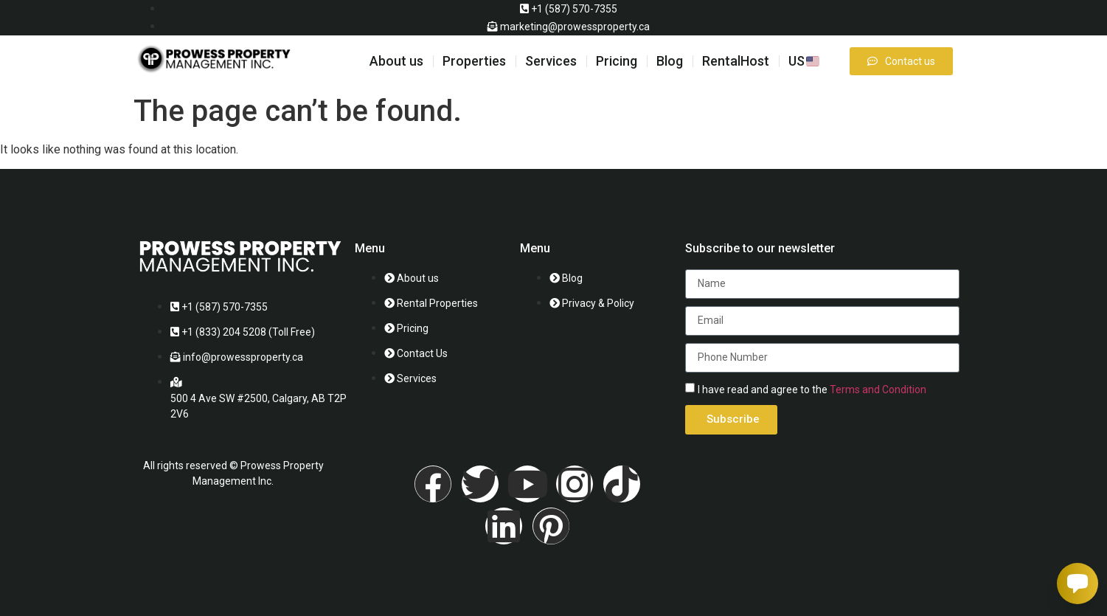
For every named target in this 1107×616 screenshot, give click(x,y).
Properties (474, 61)
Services (551, 61)
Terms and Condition (878, 389)
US (803, 61)
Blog (669, 61)
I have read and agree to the (812, 389)
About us (396, 61)
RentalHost (735, 61)
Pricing (616, 61)
